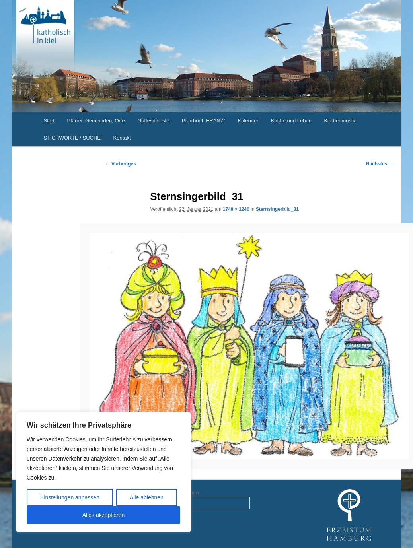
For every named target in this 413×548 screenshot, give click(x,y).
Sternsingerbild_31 (277, 209)
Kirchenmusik (339, 121)
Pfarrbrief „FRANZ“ (203, 121)
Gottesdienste (153, 121)
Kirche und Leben (291, 121)
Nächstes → (380, 164)
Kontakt (122, 138)
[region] (103, 472)
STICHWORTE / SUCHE (72, 138)
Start (49, 121)
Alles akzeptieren (103, 515)
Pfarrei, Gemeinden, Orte (96, 121)
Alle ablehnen (147, 497)
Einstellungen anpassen (69, 497)
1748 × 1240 (236, 209)
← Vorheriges (120, 164)
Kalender (248, 121)
